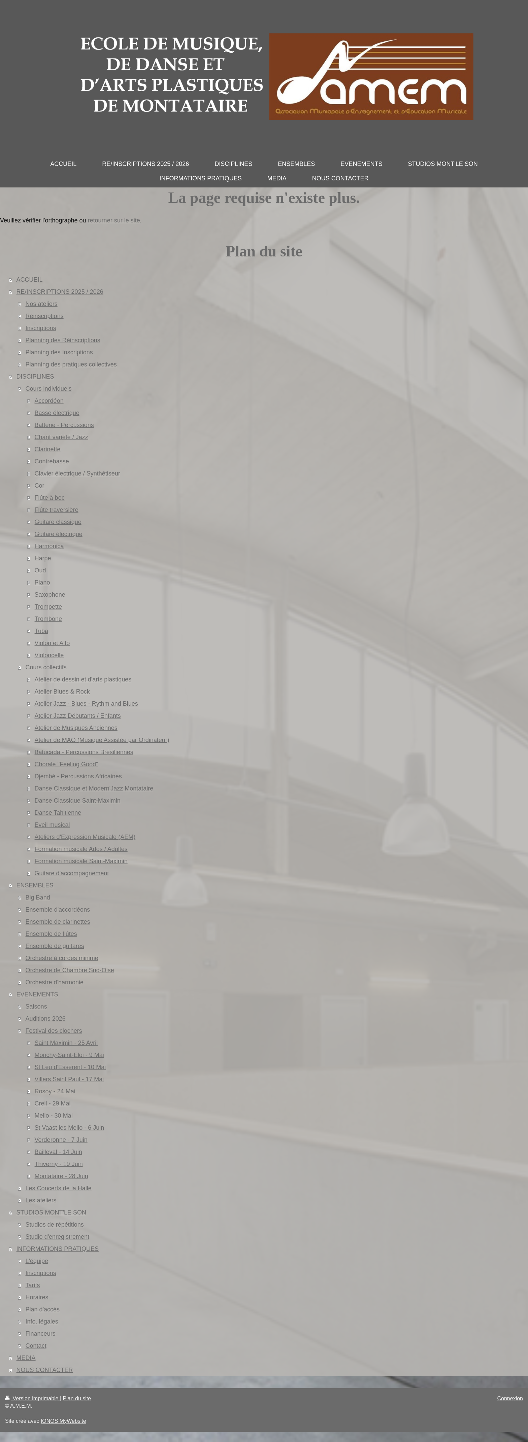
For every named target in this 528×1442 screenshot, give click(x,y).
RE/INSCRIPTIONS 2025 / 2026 (59, 291)
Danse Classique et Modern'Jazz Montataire (94, 788)
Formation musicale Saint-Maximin (81, 861)
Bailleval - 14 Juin (58, 1152)
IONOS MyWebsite (63, 1421)
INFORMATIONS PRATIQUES (57, 1248)
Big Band (38, 897)
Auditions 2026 (46, 1018)
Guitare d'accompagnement (72, 873)
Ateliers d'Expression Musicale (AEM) (85, 837)
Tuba (41, 631)
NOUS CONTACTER (44, 1370)
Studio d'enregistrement (58, 1236)
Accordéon (49, 400)
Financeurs (41, 1333)
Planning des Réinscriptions (63, 340)
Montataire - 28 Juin (61, 1176)
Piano (42, 582)
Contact (36, 1345)
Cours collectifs (46, 667)
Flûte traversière (56, 509)
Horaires (37, 1297)
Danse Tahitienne (58, 812)
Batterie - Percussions (64, 425)
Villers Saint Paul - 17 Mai (69, 1079)
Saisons (36, 1006)
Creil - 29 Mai (53, 1103)
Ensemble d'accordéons (58, 909)
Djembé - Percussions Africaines (78, 776)
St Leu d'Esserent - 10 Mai (70, 1067)
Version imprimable (32, 1398)
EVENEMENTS (37, 994)
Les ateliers (41, 1200)
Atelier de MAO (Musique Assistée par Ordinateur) (102, 740)
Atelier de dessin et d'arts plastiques (83, 679)
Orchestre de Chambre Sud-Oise (70, 970)
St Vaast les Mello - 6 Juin (69, 1127)
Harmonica (49, 546)
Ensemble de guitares (55, 946)
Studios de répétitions (55, 1224)
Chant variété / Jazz (61, 437)
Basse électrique (57, 413)
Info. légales (42, 1321)
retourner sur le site (114, 220)
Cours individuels (49, 388)
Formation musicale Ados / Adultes (81, 849)
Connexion (510, 1398)
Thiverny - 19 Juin (59, 1164)
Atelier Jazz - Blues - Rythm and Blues (86, 703)
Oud (40, 570)
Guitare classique (58, 522)
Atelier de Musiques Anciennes (76, 728)
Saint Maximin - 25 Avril (66, 1043)
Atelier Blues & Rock (62, 691)
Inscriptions (41, 328)
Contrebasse (52, 461)
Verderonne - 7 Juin (61, 1139)
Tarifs (33, 1285)
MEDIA (26, 1358)
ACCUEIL (29, 279)
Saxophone (50, 594)
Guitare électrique (58, 534)
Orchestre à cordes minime (62, 958)
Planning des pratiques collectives (71, 364)
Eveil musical (52, 824)
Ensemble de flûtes (51, 933)
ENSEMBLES (35, 885)
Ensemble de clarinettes (58, 921)
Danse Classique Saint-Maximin (78, 800)
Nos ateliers (42, 304)
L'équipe (37, 1261)
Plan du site (77, 1398)
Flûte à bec (50, 497)
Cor (39, 485)
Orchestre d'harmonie (55, 982)
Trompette (48, 606)
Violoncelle (49, 655)
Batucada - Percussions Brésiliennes (84, 752)
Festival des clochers (54, 1030)
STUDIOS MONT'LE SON (51, 1212)
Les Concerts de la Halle (59, 1188)
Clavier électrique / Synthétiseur (77, 473)
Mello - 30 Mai (54, 1115)
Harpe (43, 558)
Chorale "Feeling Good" (66, 764)
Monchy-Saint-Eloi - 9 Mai (69, 1055)
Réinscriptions (45, 316)
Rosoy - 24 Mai (55, 1091)
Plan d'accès (43, 1309)
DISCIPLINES (35, 376)
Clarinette (48, 449)
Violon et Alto (52, 643)
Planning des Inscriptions (59, 352)
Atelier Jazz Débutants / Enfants (78, 715)
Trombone (48, 619)
